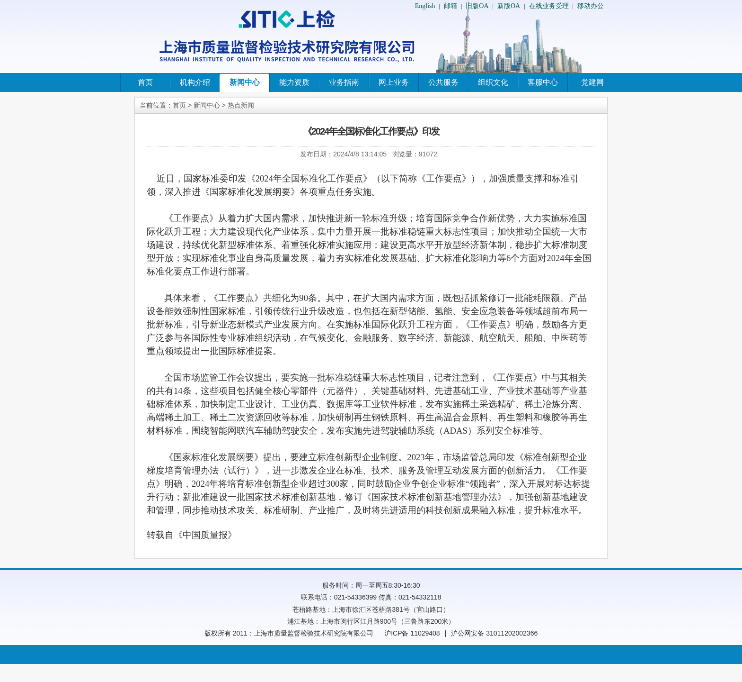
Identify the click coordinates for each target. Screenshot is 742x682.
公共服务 (443, 82)
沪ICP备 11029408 (412, 633)
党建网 (592, 82)
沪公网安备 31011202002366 (494, 633)
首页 (145, 82)
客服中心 (543, 82)
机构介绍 (195, 82)
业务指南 (344, 82)
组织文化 (493, 82)
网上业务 (394, 82)
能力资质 (294, 82)
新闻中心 (245, 82)
